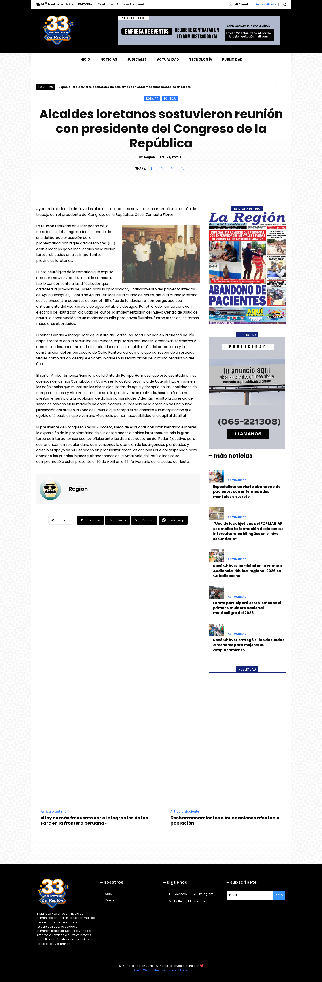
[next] (283, 87)
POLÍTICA (170, 98)
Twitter (178, 901)
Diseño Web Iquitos (146, 970)
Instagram (206, 894)
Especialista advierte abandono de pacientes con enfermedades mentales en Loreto (125, 87)
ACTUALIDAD (237, 480)
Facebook (180, 894)
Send (279, 895)
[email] (250, 895)
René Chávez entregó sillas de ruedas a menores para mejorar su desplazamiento (248, 645)
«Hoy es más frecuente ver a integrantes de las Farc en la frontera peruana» (94, 820)
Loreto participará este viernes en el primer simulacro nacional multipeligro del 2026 (247, 608)
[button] (284, 4)
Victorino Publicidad (175, 970)
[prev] (276, 87)
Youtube (199, 901)
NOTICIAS (152, 98)
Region (149, 157)
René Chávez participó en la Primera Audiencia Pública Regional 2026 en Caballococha (247, 570)
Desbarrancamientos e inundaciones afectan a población (225, 820)
